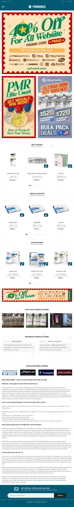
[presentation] (5, 320)
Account (69, 1)
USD (63, 1)
